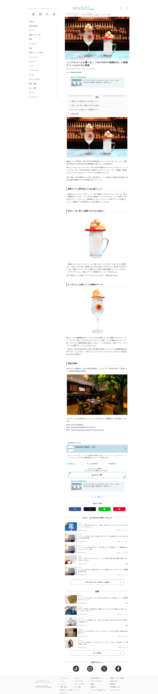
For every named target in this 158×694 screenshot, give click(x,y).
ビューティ (32, 61)
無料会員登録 (33, 26)
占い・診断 (32, 88)
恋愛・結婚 (32, 83)
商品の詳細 (75, 114)
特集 (30, 48)
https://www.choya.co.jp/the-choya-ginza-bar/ (87, 430)
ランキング (32, 43)
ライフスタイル (34, 70)
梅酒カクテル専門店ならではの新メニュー (85, 101)
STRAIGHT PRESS (73, 72)
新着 (30, 39)
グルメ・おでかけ (34, 79)
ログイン (32, 30)
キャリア (32, 92)
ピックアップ (33, 97)
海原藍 (126, 563)
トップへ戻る (97, 497)
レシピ (31, 66)
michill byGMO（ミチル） (72, 13)
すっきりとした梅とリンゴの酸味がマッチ (85, 109)
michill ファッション (123, 614)
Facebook (112, 463)
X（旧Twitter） (93, 463)
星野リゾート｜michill (36, 52)
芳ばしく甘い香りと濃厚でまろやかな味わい (86, 105)
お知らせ (32, 21)
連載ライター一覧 (34, 35)
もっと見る (97, 653)
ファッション (33, 57)
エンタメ (32, 75)
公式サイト (71, 463)
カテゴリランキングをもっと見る (97, 582)
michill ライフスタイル (122, 530)
